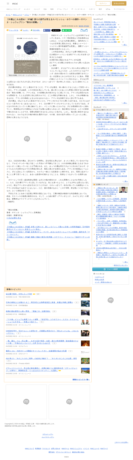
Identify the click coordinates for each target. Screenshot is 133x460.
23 (117, 95)
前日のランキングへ (121, 265)
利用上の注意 (99, 279)
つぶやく (26, 30)
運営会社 (52, 452)
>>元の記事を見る (14, 218)
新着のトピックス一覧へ (81, 379)
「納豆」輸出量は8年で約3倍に (104, 98)
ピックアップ (98, 19)
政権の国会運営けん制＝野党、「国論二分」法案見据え (28, 311)
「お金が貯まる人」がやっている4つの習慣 (111, 129)
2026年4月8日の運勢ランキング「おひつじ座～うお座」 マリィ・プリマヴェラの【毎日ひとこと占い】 (112, 124)
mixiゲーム (65, 448)
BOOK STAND (84, 26)
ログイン (103, 3)
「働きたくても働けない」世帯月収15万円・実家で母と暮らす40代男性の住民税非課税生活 (107, 115)
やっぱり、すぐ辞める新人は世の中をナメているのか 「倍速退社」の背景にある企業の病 (111, 243)
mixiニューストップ (13, 9)
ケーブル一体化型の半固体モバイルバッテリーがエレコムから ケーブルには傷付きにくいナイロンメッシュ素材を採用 (110, 68)
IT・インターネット (78, 9)
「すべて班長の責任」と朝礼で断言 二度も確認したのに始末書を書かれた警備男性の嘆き (111, 135)
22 (123, 42)
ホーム (8, 15)
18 (118, 29)
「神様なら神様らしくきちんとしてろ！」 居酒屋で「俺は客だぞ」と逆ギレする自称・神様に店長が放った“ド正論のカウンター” (111, 142)
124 (118, 97)
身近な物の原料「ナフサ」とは (104, 88)
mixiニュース (17, 15)
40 (118, 24)
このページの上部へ (121, 442)
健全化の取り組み (78, 452)
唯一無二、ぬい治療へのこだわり (105, 90)
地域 (51, 9)
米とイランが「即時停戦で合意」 (105, 22)
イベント (86, 448)
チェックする (13, 30)
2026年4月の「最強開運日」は (104, 95)
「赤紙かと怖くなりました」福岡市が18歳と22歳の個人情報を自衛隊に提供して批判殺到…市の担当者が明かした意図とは (111, 171)
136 (120, 22)
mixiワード (104, 448)
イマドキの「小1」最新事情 (103, 85)
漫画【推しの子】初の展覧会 (104, 34)
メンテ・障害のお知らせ (103, 282)
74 (115, 85)
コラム (108, 9)
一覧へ (124, 45)
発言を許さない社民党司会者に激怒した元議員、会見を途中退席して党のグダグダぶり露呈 (111, 237)
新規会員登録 (119, 3)
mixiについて (29, 448)
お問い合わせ (55, 448)
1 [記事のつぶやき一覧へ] (70, 351)
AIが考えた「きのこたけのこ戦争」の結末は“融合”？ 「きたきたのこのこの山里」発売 (41, 358)
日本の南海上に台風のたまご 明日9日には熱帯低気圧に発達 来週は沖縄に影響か (39, 302)
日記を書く (36, 30)
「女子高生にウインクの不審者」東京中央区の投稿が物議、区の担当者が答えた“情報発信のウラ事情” (111, 230)
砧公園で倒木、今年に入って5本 (19, 294)
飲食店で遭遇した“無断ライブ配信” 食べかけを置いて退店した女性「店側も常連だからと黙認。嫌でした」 (111, 151)
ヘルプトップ (99, 277)
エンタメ (27, 9)
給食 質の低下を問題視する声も (105, 100)
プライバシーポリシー (63, 452)
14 (119, 90)
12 (119, 27)
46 (118, 88)
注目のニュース (99, 79)
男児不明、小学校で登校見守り (104, 29)
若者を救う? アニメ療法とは (103, 93)
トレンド (37, 9)
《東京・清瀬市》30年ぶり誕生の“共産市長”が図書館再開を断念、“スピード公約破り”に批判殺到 (110, 216)
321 (118, 100)
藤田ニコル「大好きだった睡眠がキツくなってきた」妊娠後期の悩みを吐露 (36, 351)
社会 (45, 9)
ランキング (97, 107)
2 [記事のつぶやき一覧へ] (18, 333)
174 (116, 93)
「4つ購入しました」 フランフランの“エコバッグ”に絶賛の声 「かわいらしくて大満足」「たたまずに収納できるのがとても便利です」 (110, 54)
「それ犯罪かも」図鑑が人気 (104, 32)
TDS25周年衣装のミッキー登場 (105, 39)
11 (123, 173)
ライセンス (46, 448)
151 (117, 32)
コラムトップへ (47, 434)
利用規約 (38, 448)
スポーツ (92, 9)
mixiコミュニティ (76, 448)
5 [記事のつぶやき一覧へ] (76, 302)
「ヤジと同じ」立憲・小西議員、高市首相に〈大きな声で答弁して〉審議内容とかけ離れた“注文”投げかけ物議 (111, 223)
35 (122, 37)
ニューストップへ (48, 437)
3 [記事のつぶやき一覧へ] (8, 360)
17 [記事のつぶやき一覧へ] (54, 311)
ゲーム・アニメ (62, 9)
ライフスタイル (119, 9)
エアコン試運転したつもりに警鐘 (105, 42)
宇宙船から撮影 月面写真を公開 (105, 24)
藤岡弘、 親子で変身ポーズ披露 (105, 37)
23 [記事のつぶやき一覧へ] (38, 294)
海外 (100, 9)
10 (120, 34)
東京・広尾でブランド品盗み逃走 (105, 27)
